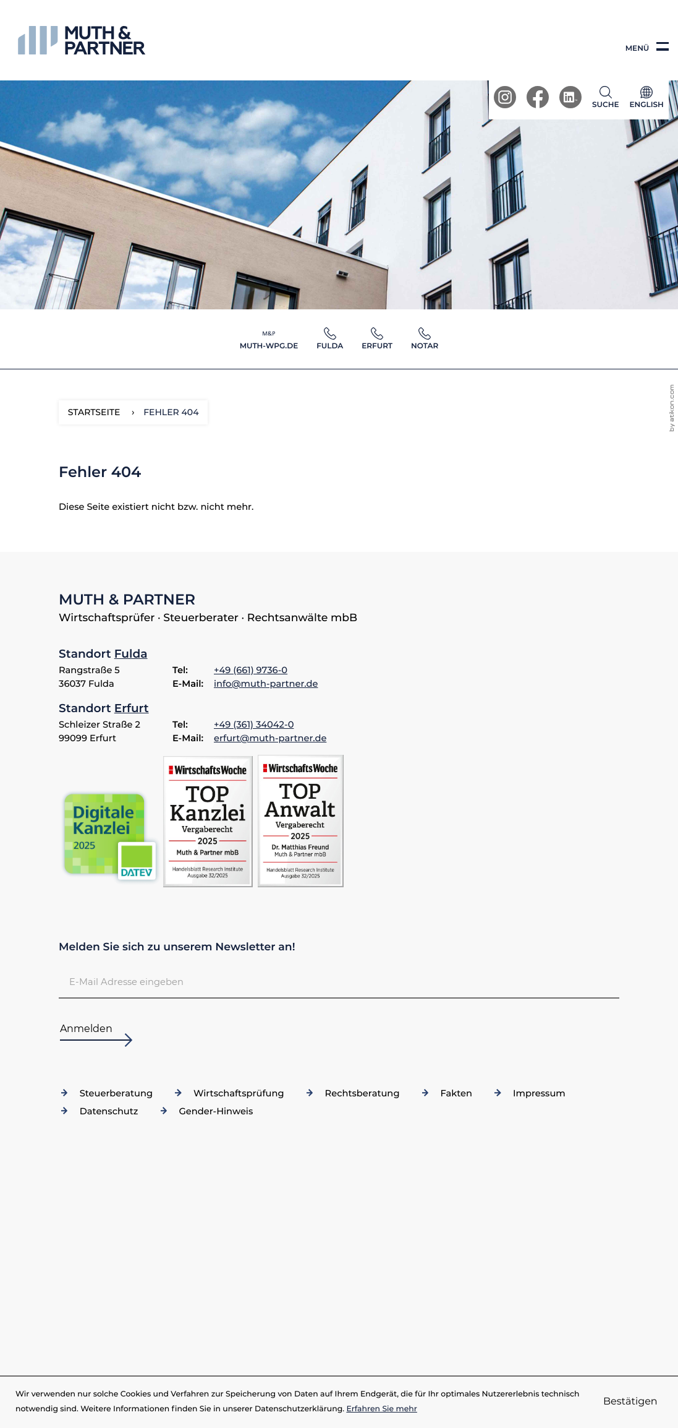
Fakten (456, 1093)
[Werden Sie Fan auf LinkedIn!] (570, 97)
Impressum (539, 1093)
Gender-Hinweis (216, 1111)
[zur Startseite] (81, 40)
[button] (608, 97)
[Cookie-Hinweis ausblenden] (630, 1402)
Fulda (131, 654)
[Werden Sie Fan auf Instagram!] (505, 97)
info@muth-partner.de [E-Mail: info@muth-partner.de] (266, 683)
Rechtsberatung (362, 1093)
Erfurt (131, 708)
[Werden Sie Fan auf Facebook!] (538, 97)
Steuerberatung (116, 1093)
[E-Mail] (339, 982)
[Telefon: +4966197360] (250, 670)
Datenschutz (109, 1111)
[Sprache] (646, 99)
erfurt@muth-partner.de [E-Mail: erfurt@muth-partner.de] (270, 738)
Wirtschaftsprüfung (238, 1093)
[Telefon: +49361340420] (254, 725)
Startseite (94, 412)
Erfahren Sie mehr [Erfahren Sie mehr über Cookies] (381, 1409)
